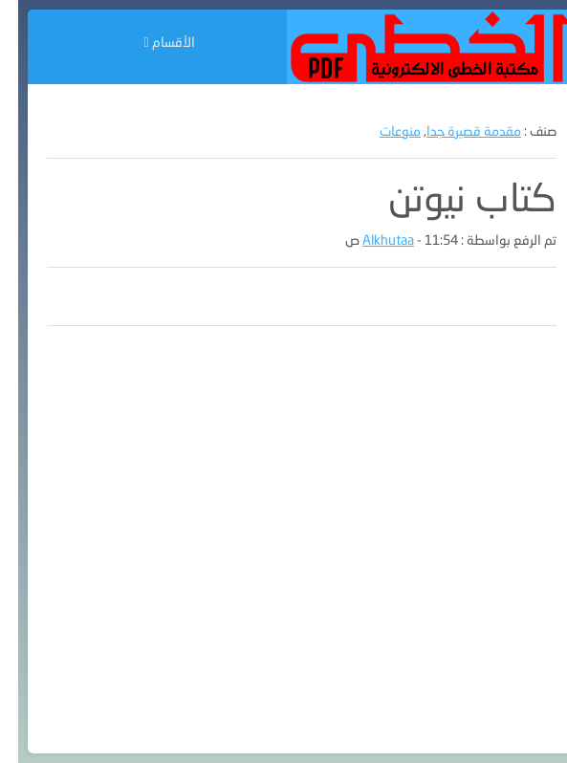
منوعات (382, 130)
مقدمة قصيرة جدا (455, 130)
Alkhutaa (370, 239)
